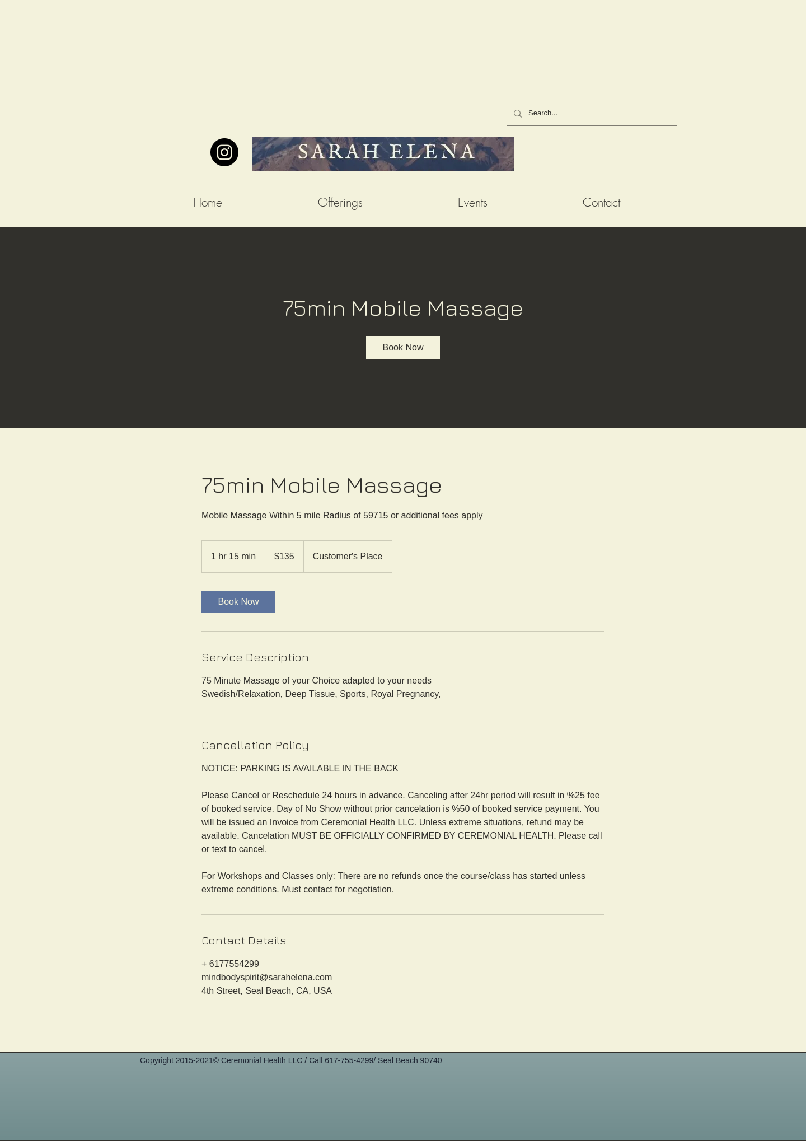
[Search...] (590, 113)
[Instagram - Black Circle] (224, 152)
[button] (340, 202)
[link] (403, 347)
